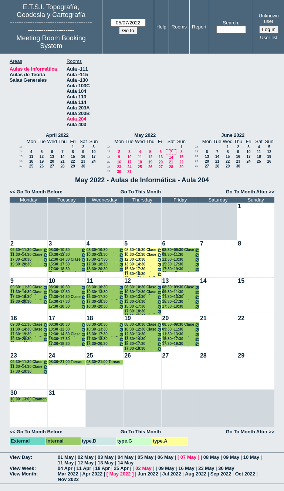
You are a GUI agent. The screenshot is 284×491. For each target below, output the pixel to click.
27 (52, 166)
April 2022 (57, 135)
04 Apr (65, 468)
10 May (251, 457)
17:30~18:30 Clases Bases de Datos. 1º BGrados (67, 269)
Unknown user (269, 18)
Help (161, 27)
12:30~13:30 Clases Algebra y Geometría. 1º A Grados (143, 259)
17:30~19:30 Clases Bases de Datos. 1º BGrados (181, 269)
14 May (125, 462)
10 (93, 152)
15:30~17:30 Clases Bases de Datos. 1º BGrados (143, 269)
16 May (186, 468)
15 (21, 156)
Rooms (179, 27)
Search (230, 23)
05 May (145, 457)
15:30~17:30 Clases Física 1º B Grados (105, 259)
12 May (86, 462)
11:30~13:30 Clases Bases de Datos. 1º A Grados (181, 259)
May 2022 (145, 135)
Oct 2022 (245, 474)
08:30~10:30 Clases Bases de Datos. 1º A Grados (105, 250)
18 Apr (102, 468)
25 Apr (121, 468)
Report (199, 27)
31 (129, 172)
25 (31, 166)
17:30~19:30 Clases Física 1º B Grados (29, 259)
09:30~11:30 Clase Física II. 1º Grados (29, 250)
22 (73, 161)
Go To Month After (247, 191)
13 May (106, 462)
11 (31, 157)
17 (93, 157)
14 (21, 151)
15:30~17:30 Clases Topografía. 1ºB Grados (67, 264)
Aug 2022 (195, 474)
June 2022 (232, 135)
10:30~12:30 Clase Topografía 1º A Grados (143, 255)
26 (42, 166)
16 (83, 157)
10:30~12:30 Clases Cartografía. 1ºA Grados (67, 255)
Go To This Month (141, 191)
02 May (86, 457)
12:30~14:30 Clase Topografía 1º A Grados (67, 259)
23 (83, 161)
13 (21, 146)
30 (83, 166)
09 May (231, 457)
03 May (106, 457)
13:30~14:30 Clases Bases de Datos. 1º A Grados (143, 264)
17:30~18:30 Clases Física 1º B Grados (143, 274)
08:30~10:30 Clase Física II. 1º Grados (143, 250)
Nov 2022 (68, 479)
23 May (206, 468)
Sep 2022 (220, 474)
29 (73, 166)
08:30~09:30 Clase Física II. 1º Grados (181, 250)
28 (62, 166)
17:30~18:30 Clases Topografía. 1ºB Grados (105, 264)
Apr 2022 (92, 474)
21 (62, 161)
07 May (188, 457)
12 (42, 157)
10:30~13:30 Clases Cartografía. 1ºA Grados (105, 255)
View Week (22, 468)
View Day (20, 457)
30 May (226, 468)
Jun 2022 (148, 474)
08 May (211, 457)
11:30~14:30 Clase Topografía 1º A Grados (29, 255)
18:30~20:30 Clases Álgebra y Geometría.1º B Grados (105, 269)
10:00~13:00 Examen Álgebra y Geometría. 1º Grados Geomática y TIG (29, 399)
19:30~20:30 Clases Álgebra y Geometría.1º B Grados (29, 264)
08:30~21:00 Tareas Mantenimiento (65, 362)
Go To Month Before (39, 191)
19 (42, 161)
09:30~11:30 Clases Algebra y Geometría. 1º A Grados (181, 255)
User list (268, 37)
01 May (66, 457)
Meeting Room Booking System (51, 42)
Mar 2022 (68, 474)
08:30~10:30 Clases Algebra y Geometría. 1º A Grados (67, 250)
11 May (66, 462)
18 (31, 161)
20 (52, 161)
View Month (23, 474)
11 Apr (84, 468)
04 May (125, 457)
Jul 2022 (171, 474)
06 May (165, 457)
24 (93, 161)
